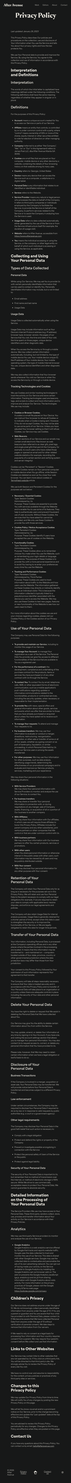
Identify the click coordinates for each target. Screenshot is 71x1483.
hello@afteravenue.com (43, 1446)
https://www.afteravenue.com (28, 236)
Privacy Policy (23, 1472)
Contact (64, 5)
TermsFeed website (20, 480)
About (54, 5)
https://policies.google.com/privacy (30, 1291)
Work (37, 5)
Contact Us (47, 1472)
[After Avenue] (13, 5)
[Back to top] (35, 1472)
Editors (45, 5)
